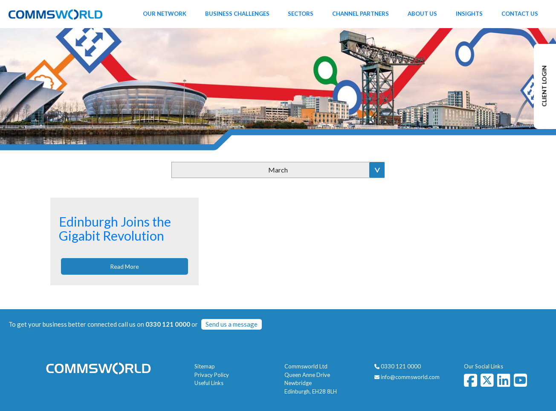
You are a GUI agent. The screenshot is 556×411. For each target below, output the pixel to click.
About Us (422, 13)
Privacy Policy (211, 374)
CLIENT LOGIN (544, 86)
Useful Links (208, 382)
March (278, 170)
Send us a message (232, 324)
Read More (124, 266)
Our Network (164, 13)
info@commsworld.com (410, 377)
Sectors (300, 13)
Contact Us (519, 13)
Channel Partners (360, 13)
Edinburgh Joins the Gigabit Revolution (115, 228)
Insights (469, 13)
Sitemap (204, 366)
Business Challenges (237, 13)
